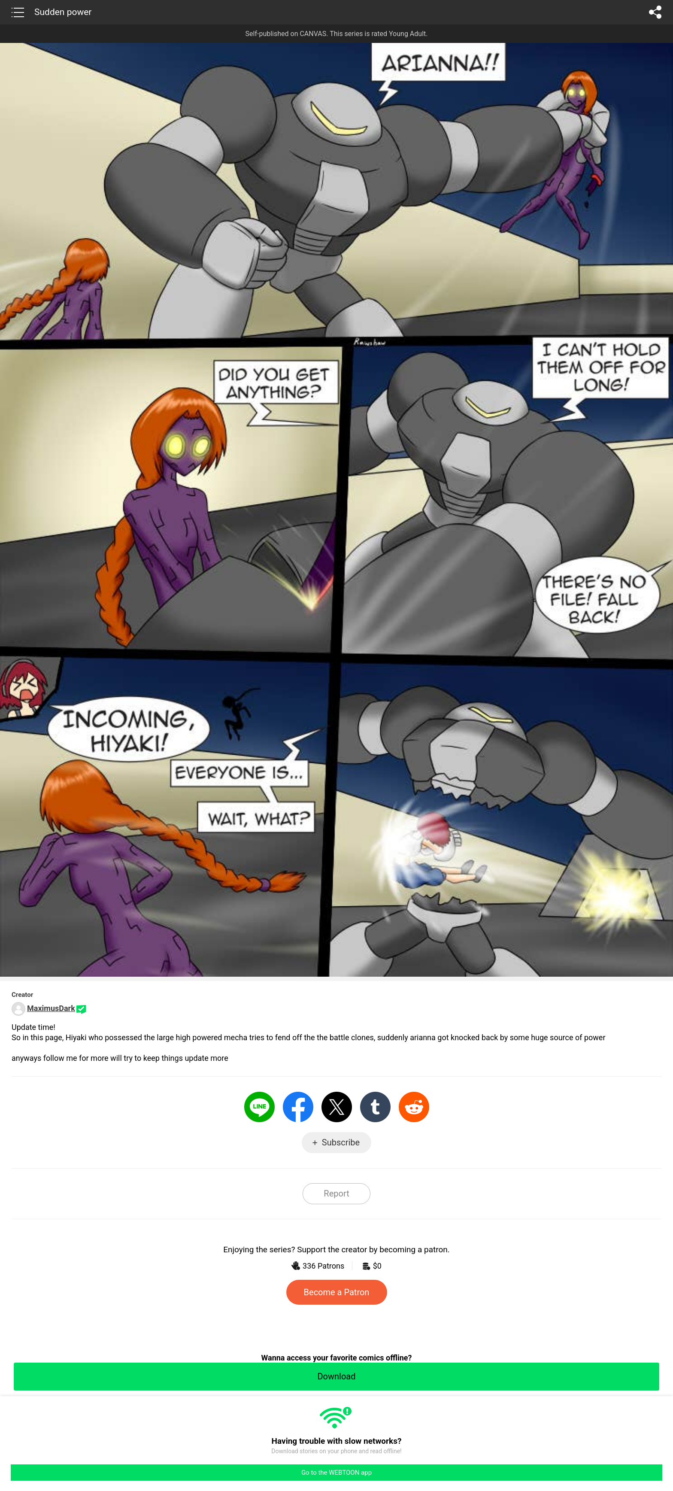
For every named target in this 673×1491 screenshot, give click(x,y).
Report (336, 1193)
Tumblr (375, 1107)
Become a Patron (337, 1292)
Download (336, 1376)
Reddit (414, 1107)
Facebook (298, 1107)
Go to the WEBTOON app (336, 1472)
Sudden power (62, 12)
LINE (259, 1107)
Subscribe (341, 1142)
